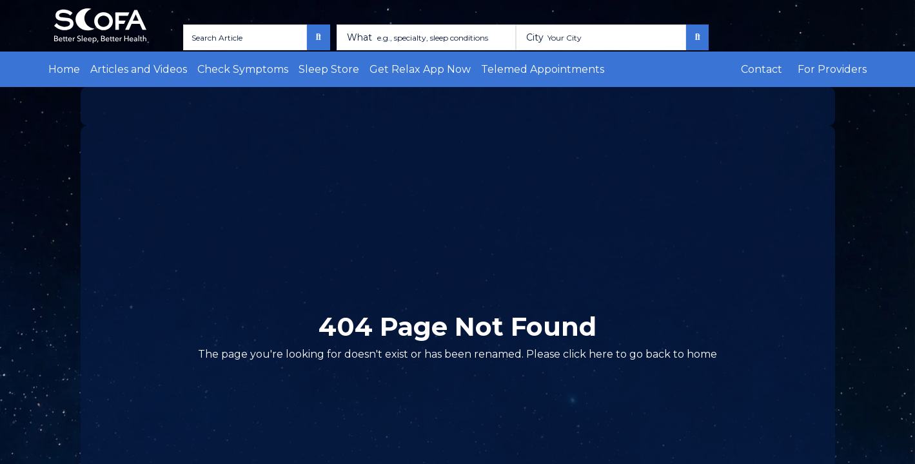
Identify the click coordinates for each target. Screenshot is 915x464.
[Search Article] (240, 37)
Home (61, 69)
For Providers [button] (838, 69)
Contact (778, 69)
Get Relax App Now (358, 69)
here (573, 354)
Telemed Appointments (459, 69)
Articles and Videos (124, 69)
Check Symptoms (211, 69)
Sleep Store (282, 69)
